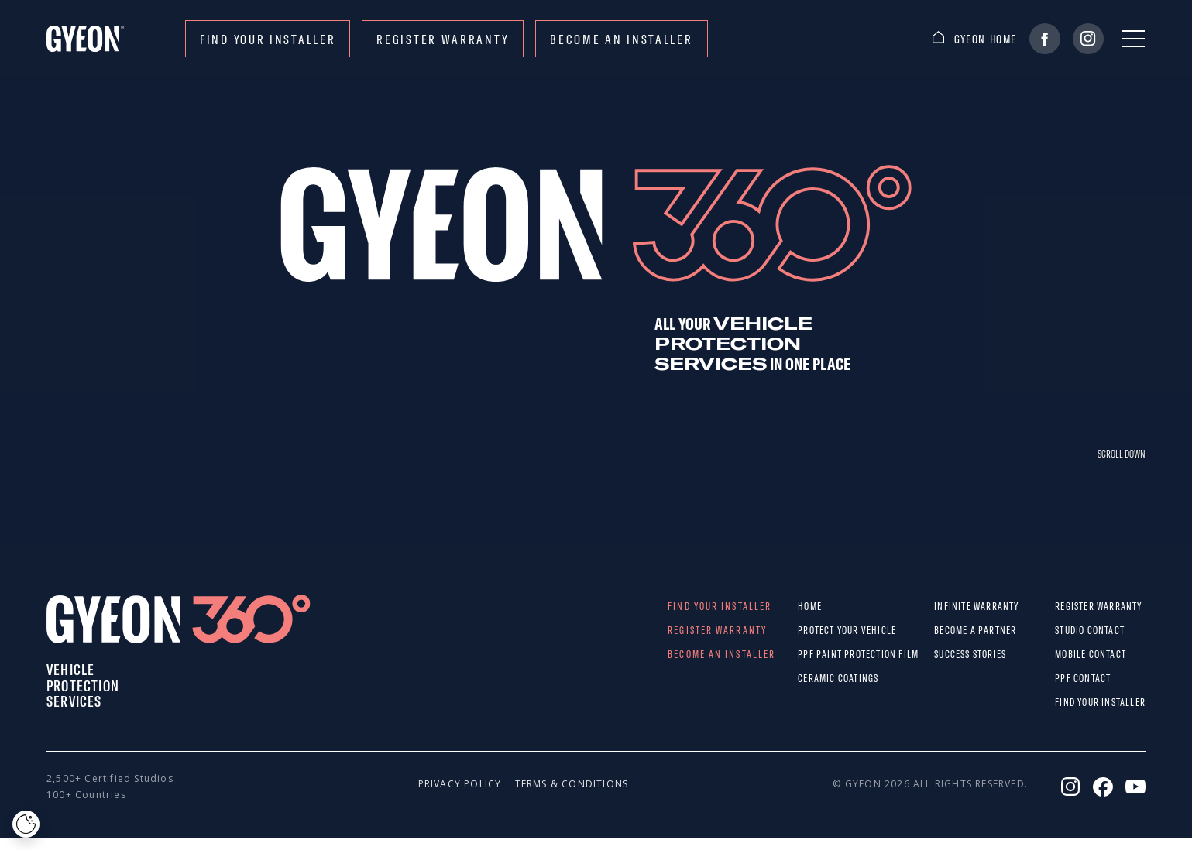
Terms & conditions (548, 783)
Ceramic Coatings (813, 678)
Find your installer (267, 39)
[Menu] (1133, 38)
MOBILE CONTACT (1066, 654)
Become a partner (949, 630)
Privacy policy (451, 783)
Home (810, 606)
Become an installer (621, 39)
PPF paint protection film (813, 654)
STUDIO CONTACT (1066, 630)
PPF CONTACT (1066, 678)
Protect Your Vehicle (813, 630)
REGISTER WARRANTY (442, 39)
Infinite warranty (949, 606)
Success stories (949, 654)
